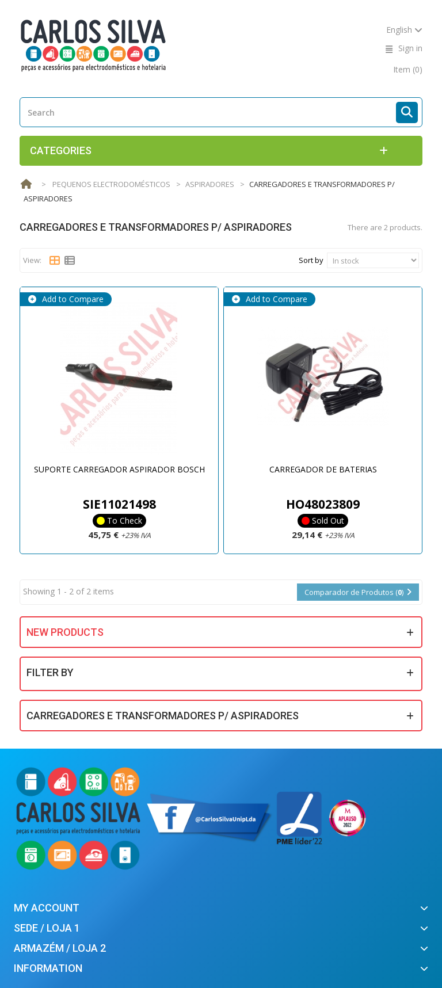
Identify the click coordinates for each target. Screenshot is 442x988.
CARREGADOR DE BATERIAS (323, 469)
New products (65, 632)
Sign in (410, 48)
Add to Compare (72, 298)
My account (46, 908)
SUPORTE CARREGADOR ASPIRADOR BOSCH (119, 469)
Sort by (311, 260)
